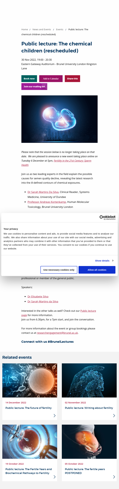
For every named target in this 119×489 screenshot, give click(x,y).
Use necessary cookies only (58, 269)
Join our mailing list (34, 86)
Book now (29, 78)
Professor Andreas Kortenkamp (47, 202)
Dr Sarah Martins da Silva (43, 301)
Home (24, 29)
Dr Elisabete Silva (38, 296)
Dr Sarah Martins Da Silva (43, 192)
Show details (102, 260)
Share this (72, 78)
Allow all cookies (97, 269)
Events (59, 29)
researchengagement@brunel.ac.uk (57, 333)
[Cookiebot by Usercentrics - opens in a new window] (101, 217)
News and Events (42, 29)
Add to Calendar (51, 79)
